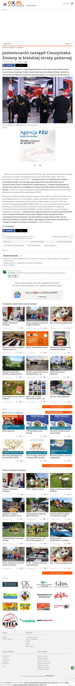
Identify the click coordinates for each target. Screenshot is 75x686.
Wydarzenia (20, 47)
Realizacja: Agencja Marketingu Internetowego (37, 676)
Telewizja (5, 658)
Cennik (27, 643)
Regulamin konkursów (43, 667)
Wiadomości (13, 47)
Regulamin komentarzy (44, 661)
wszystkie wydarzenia (57, 466)
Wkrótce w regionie (13, 413)
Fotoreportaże (6, 660)
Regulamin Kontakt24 (43, 669)
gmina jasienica (50, 245)
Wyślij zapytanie (30, 646)
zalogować (28, 283)
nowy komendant (34, 245)
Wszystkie (37, 44)
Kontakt (28, 644)
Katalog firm (5, 663)
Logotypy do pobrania (31, 637)
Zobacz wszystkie (57, 407)
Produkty (28, 641)
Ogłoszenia (5, 661)
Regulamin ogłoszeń (43, 660)
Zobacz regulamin (9, 265)
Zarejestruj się (32, 285)
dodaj (55, 412)
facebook (7, 65)
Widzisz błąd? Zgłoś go (37, 242)
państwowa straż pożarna (14, 245)
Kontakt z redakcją (7, 639)
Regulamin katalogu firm (44, 663)
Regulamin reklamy (43, 665)
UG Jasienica (9, 226)
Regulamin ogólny (42, 656)
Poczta (4, 666)
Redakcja (4, 637)
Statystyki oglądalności (32, 639)
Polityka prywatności (43, 658)
